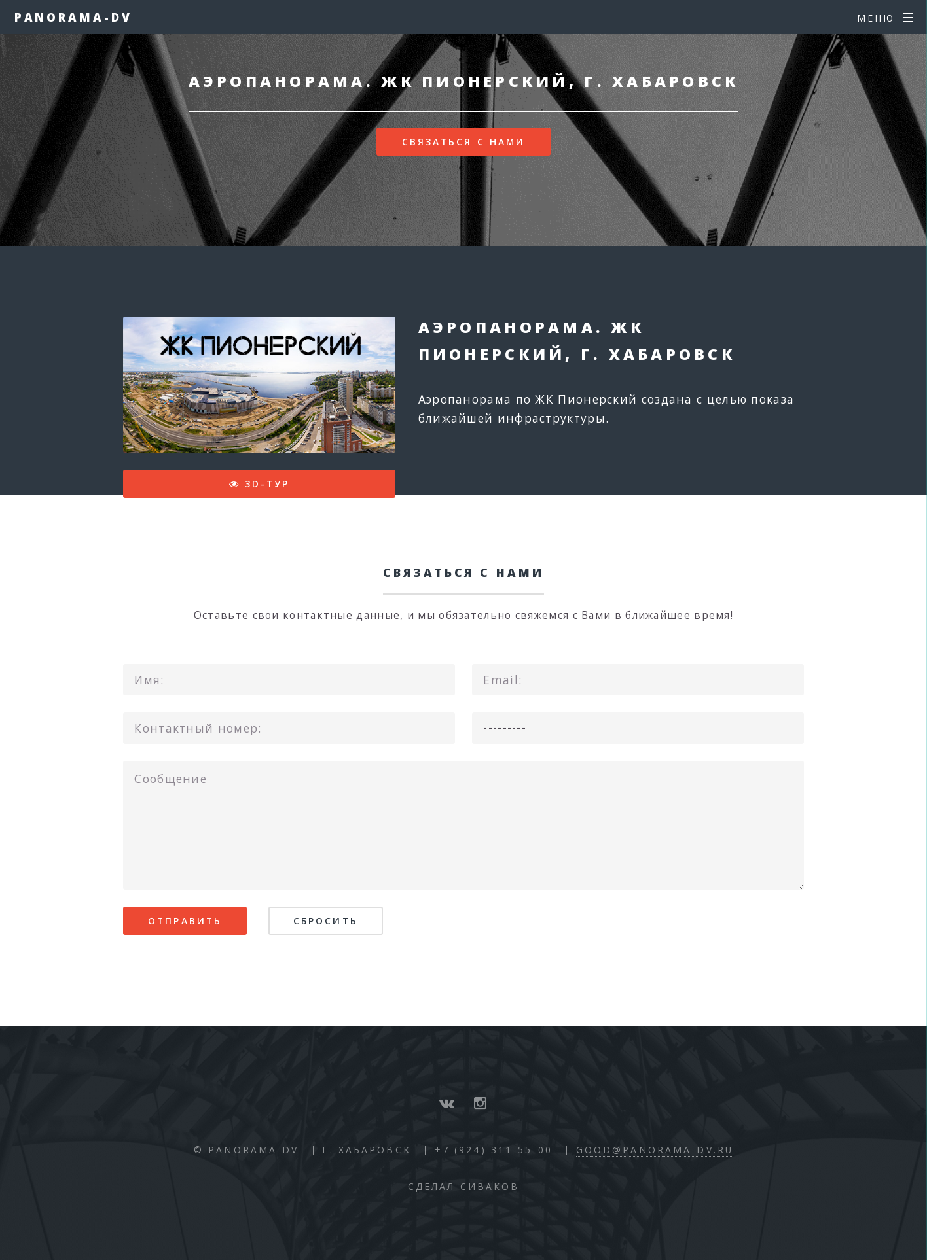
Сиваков (490, 1186)
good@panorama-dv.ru (654, 1150)
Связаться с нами (464, 141)
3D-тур (267, 484)
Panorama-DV (73, 17)
